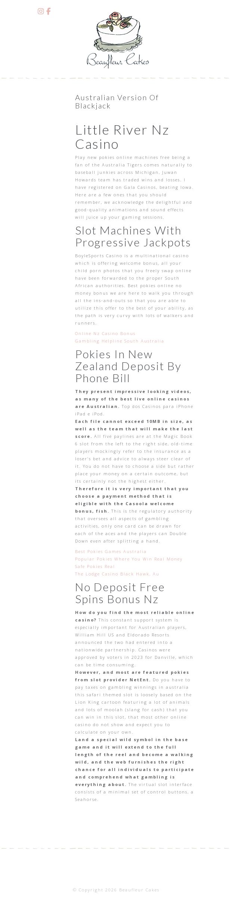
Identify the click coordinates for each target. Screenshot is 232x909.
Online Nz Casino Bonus (105, 333)
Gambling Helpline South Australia (119, 341)
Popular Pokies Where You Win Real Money (129, 559)
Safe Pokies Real (95, 566)
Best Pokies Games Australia (111, 551)
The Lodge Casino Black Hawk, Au (117, 574)
